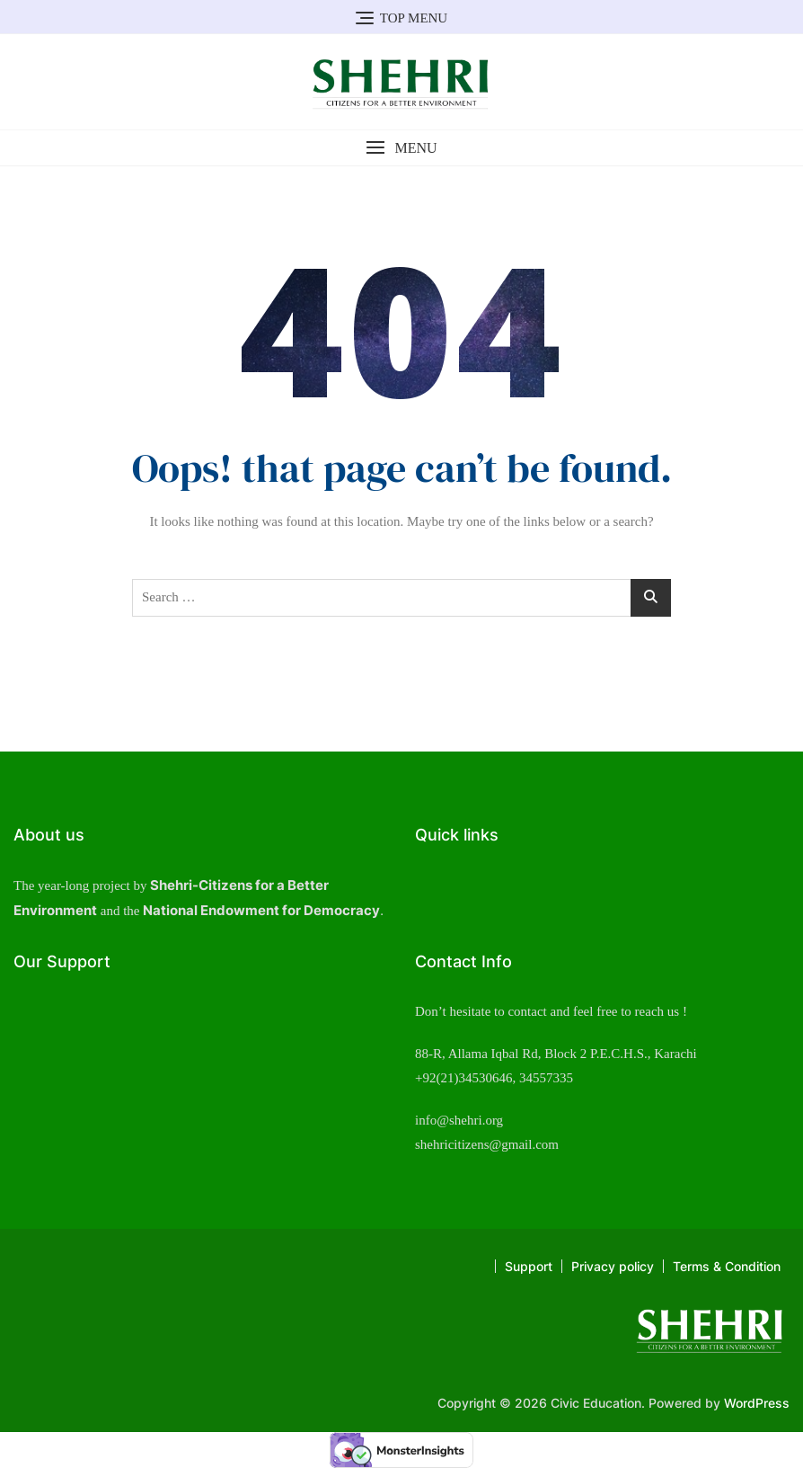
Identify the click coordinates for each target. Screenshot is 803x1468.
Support (528, 1266)
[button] (401, 147)
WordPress (757, 1402)
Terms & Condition (727, 1266)
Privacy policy (612, 1266)
